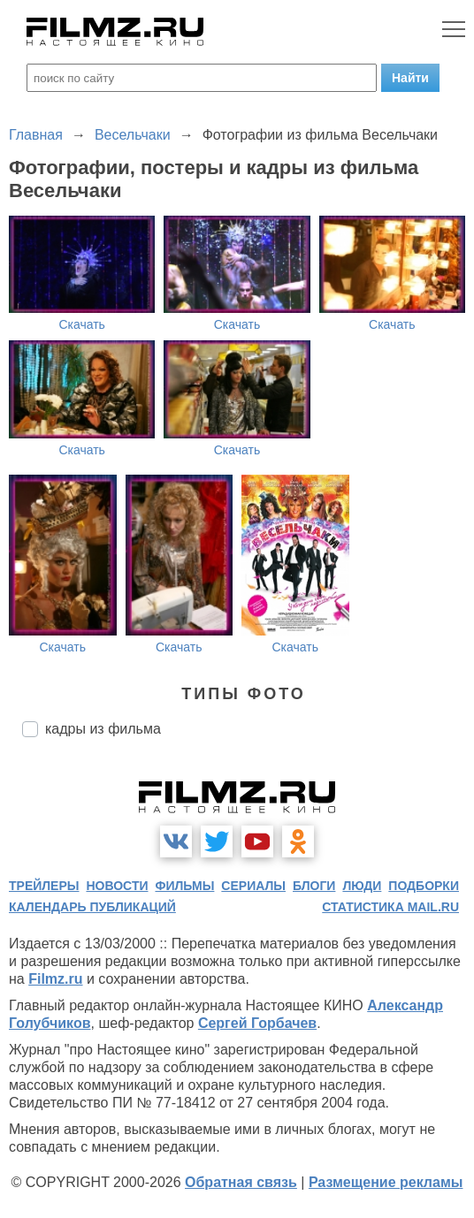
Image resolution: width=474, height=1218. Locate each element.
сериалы (253, 886)
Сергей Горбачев (257, 1023)
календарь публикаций (92, 907)
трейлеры (44, 886)
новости (117, 886)
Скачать (81, 324)
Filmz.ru (55, 978)
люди (361, 886)
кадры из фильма (103, 728)
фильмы (184, 886)
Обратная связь (241, 1182)
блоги (314, 886)
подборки (423, 886)
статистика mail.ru (390, 907)
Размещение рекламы (386, 1182)
